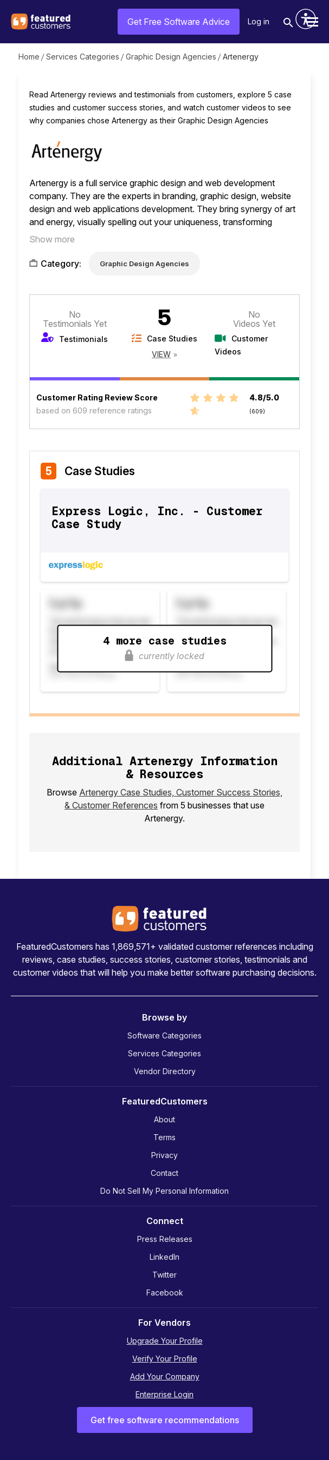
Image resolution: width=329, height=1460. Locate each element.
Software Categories (164, 1035)
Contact (164, 1173)
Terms (164, 1137)
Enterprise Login (164, 1394)
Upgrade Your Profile (165, 1340)
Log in (258, 21)
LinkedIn (164, 1256)
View (161, 354)
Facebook (164, 1292)
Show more (52, 239)
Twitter (164, 1274)
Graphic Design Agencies (171, 56)
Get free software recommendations (165, 1420)
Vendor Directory (165, 1071)
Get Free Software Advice (178, 21)
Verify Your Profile (164, 1358)
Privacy (164, 1155)
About (164, 1119)
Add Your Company (164, 1376)
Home (29, 56)
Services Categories (82, 56)
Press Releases (164, 1239)
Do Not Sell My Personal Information (164, 1190)
